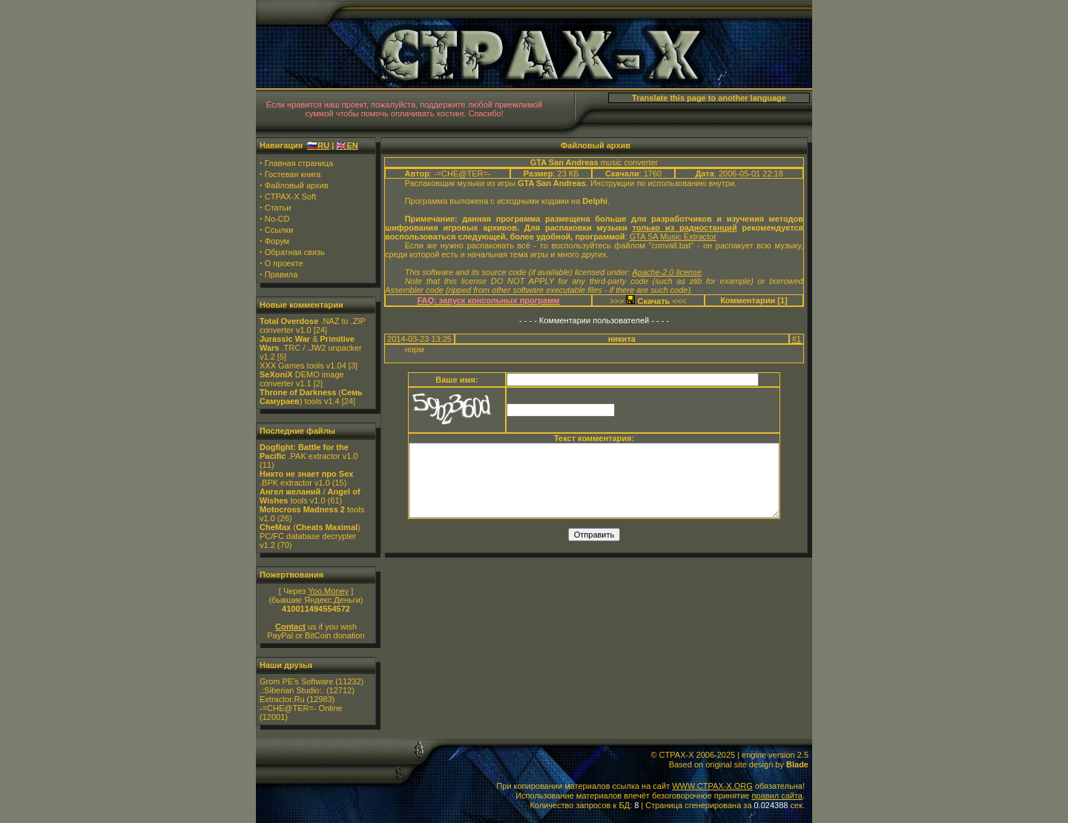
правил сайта (776, 795)
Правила (281, 274)
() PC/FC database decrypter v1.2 (310, 536)
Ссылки (279, 229)
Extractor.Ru (282, 699)
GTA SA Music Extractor (673, 236)
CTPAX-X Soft (290, 196)
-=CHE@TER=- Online (301, 708)
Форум (277, 241)
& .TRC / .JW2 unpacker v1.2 (311, 347)
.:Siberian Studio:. (292, 690)
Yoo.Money (328, 590)
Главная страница (299, 163)
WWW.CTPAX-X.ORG (712, 785)
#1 (796, 338)
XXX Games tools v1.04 (303, 365)
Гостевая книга (293, 174)
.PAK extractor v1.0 (308, 451)
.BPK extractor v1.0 (306, 478)
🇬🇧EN (346, 145)
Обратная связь (295, 252)
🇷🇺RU (318, 145)
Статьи (278, 207)
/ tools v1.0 (310, 496)
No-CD (277, 218)
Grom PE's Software (296, 681)
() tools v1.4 (311, 397)
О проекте (284, 263)
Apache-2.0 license (667, 272)
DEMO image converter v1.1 (302, 379)
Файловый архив (297, 185)
